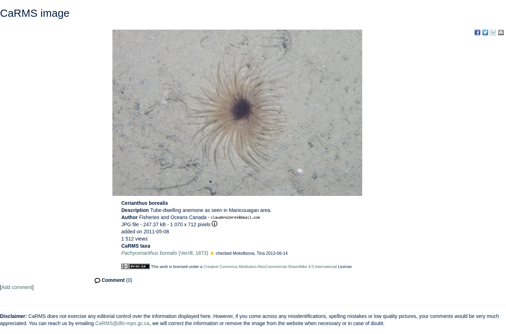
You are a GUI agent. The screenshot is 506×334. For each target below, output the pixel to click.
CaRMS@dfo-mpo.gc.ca (122, 323)
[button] (212, 254)
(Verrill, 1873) (164, 253)
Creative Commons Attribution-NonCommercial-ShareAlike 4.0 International (270, 266)
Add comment (16, 287)
